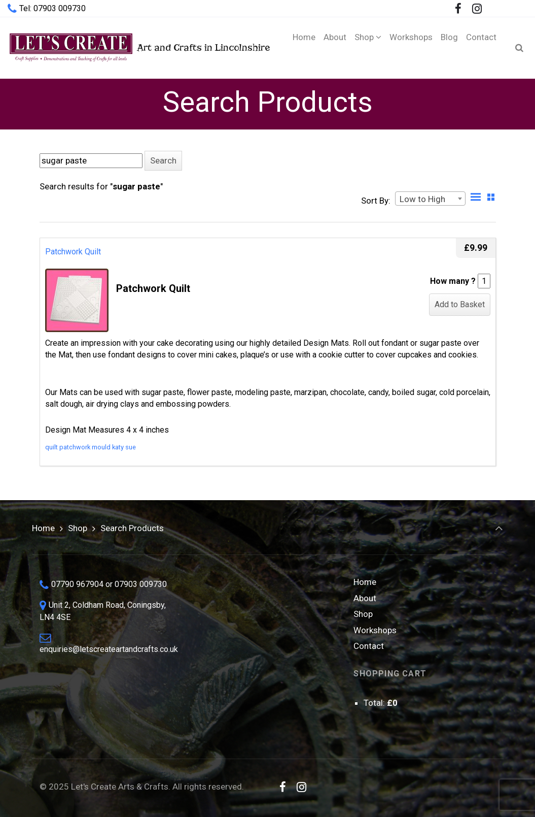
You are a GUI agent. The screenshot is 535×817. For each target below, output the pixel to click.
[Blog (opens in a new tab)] (449, 47)
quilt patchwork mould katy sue (90, 447)
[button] (163, 161)
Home (43, 528)
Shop (77, 528)
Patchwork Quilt (73, 251)
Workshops (375, 630)
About (364, 598)
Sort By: (375, 200)
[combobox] (430, 198)
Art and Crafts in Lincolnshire (139, 47)
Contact (368, 646)
